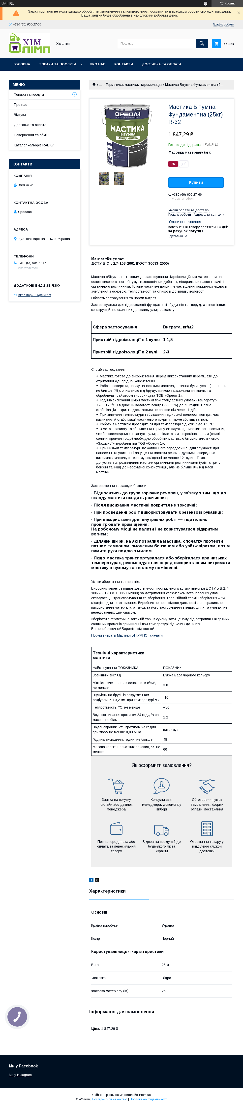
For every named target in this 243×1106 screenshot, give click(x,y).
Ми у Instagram (20, 1075)
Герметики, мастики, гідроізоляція (134, 85)
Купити (196, 182)
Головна (21, 64)
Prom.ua (145, 1095)
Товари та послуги (57, 64)
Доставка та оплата (161, 64)
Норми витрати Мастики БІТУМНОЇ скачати (127, 635)
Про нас (97, 64)
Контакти (123, 64)
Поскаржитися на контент (109, 1099)
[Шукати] (202, 43)
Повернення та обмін (31, 135)
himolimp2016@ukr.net (34, 295)
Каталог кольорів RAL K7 (37, 77)
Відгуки (20, 115)
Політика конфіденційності (148, 1099)
